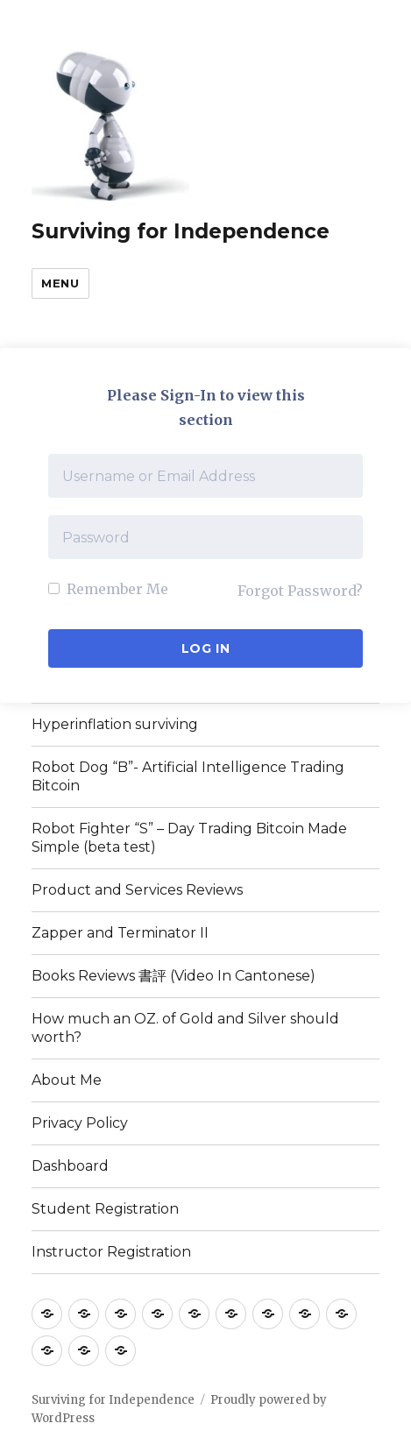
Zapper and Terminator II (120, 932)
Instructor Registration (111, 1251)
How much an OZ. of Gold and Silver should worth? (185, 1027)
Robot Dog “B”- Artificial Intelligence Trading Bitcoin (188, 776)
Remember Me (108, 589)
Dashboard (70, 1166)
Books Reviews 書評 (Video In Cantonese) (173, 975)
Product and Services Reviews (137, 890)
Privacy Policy (80, 1123)
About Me (67, 1080)
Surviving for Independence (181, 231)
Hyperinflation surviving (115, 724)
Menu (60, 283)
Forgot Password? (300, 590)
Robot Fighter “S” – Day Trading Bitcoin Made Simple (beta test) (189, 837)
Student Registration (105, 1209)
